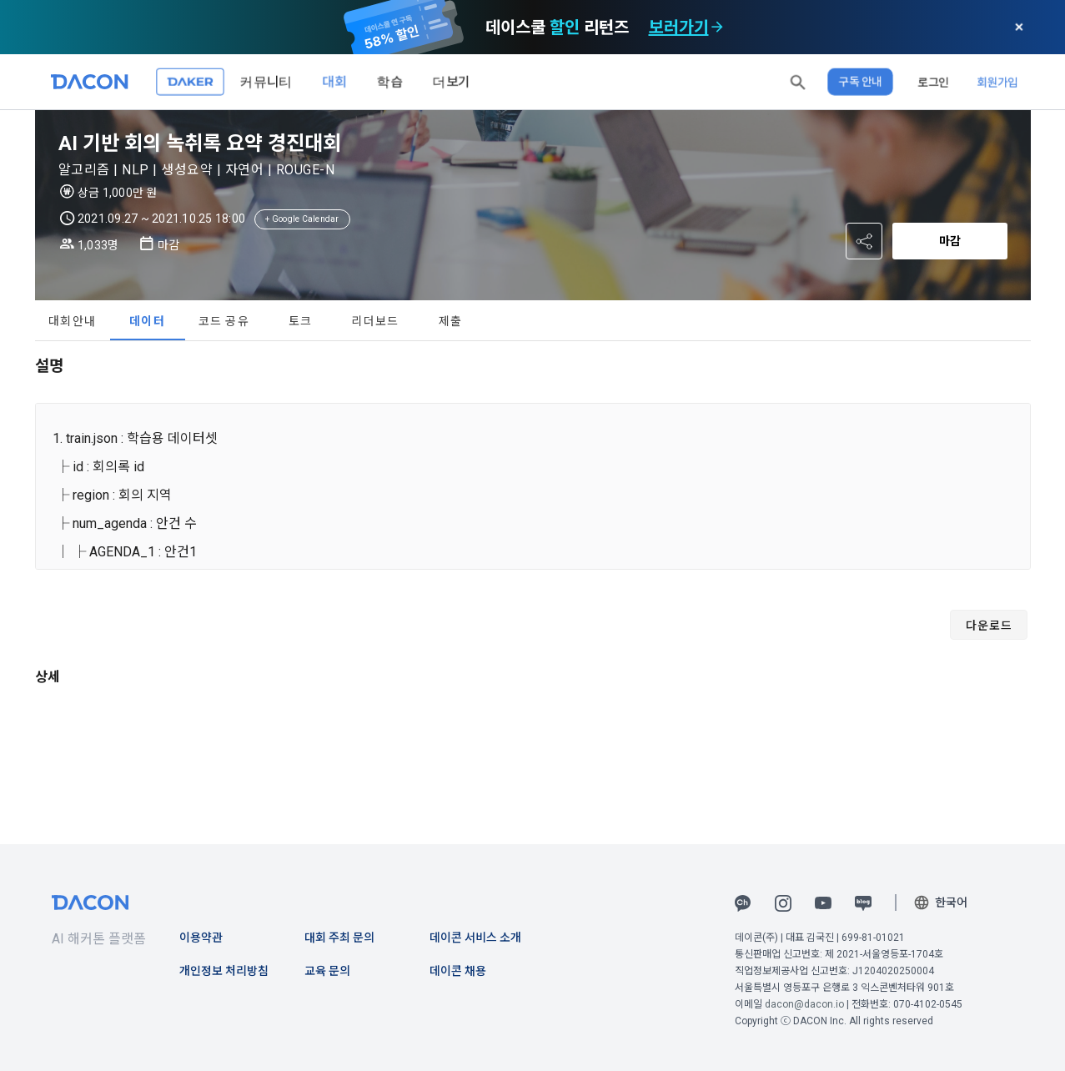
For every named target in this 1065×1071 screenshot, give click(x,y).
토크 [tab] (301, 321)
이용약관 (201, 937)
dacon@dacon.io (804, 1004)
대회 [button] (334, 81)
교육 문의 (327, 971)
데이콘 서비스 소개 (475, 937)
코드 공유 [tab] (223, 321)
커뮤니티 (266, 81)
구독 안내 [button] (860, 81)
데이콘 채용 (458, 971)
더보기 (451, 81)
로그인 (933, 81)
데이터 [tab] (147, 321)
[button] (798, 81)
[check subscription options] (717, 28)
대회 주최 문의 (339, 937)
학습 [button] (389, 81)
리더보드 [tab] (375, 321)
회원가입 (997, 81)
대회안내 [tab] (72, 321)
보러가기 (679, 28)
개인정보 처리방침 (224, 971)
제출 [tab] (451, 321)
